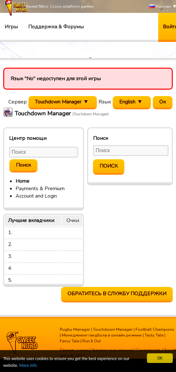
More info (28, 365)
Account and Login (36, 196)
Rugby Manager (75, 329)
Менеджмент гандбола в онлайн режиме (102, 335)
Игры (11, 26)
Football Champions (155, 329)
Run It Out (91, 341)
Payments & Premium (40, 188)
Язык (104, 101)
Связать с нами (74, 350)
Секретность (148, 350)
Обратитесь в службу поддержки (116, 293)
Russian (160, 7)
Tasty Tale (154, 335)
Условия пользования (112, 350)
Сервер (17, 101)
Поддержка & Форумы (56, 26)
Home (22, 181)
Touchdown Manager (113, 329)
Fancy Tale (69, 341)
